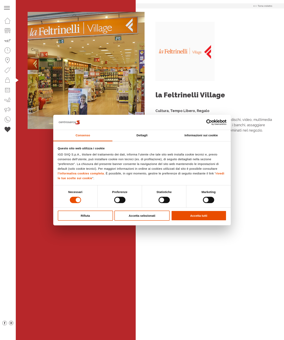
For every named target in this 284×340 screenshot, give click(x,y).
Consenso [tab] (83, 135)
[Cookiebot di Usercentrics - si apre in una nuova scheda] (209, 122)
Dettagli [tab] (142, 135)
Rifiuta (85, 215)
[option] (86, 70)
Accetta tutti (198, 215)
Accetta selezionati (142, 215)
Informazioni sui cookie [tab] (201, 135)
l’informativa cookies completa (81, 173)
